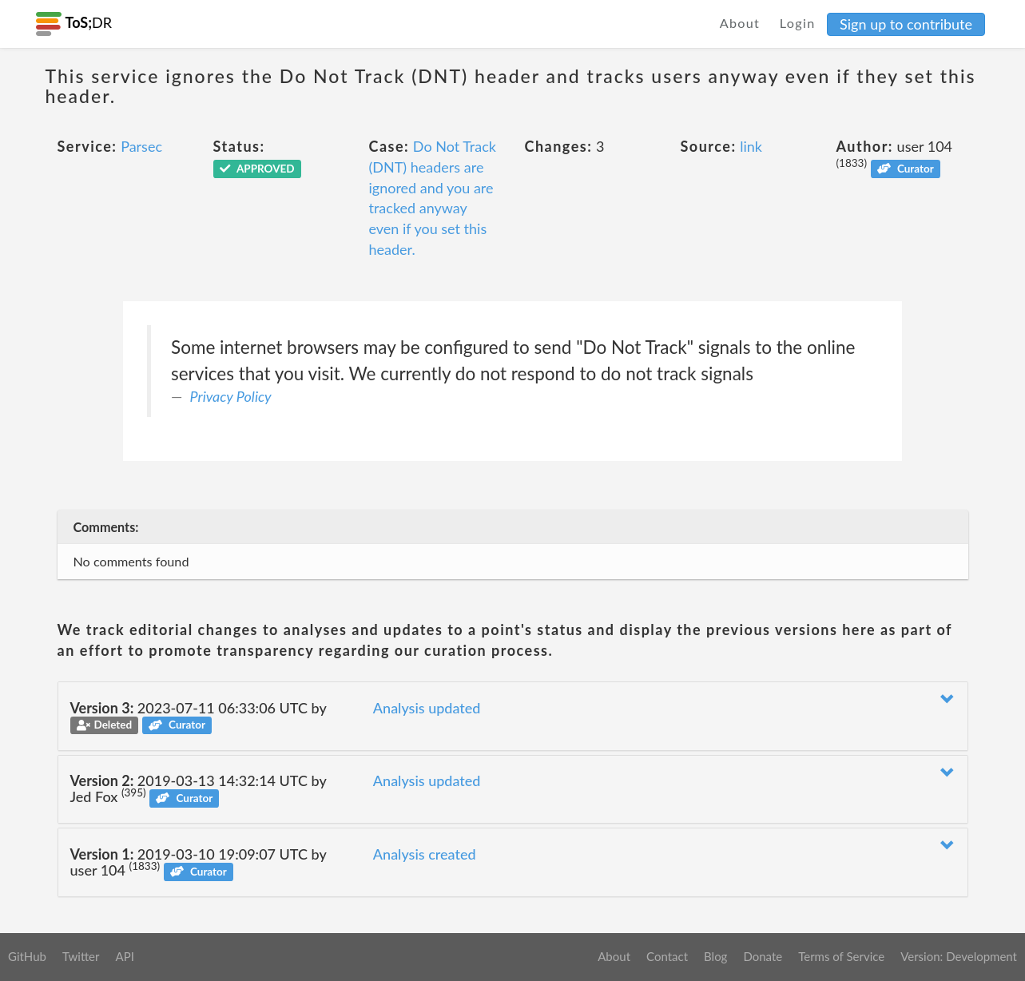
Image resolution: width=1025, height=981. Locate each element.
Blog (715, 956)
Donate (762, 956)
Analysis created (424, 854)
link (751, 146)
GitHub (27, 956)
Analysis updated (427, 708)
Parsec (141, 146)
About (740, 22)
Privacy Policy (231, 396)
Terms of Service (841, 956)
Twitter (81, 956)
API (124, 956)
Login (798, 22)
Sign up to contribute (906, 24)
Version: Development (958, 956)
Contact (667, 956)
